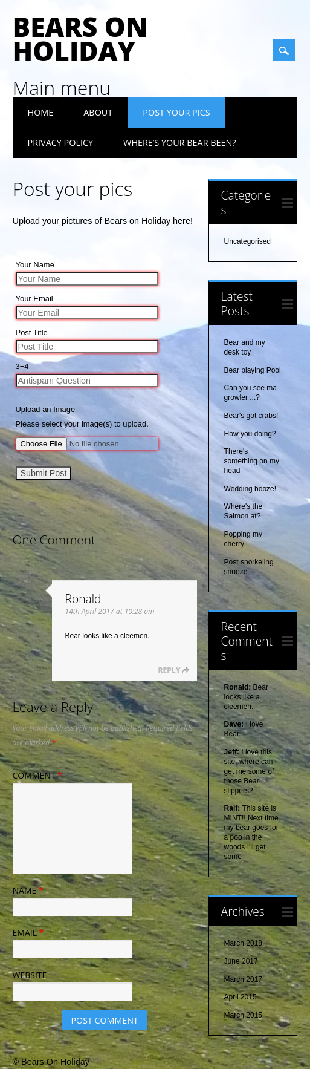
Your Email (34, 298)
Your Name (35, 264)
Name (30, 890)
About (97, 112)
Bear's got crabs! (251, 415)
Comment (39, 775)
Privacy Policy (61, 142)
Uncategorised (247, 241)
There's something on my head (251, 461)
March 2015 (243, 1015)
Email (30, 932)
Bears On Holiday (80, 38)
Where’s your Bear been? (179, 142)
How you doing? (250, 434)
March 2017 (243, 979)
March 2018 (243, 943)
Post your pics (176, 112)
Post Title (32, 332)
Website (30, 975)
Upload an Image (46, 409)
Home (41, 112)
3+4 (22, 366)
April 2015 (240, 997)
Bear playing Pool (252, 370)
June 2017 (241, 961)
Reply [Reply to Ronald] (169, 670)
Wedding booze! (250, 489)
